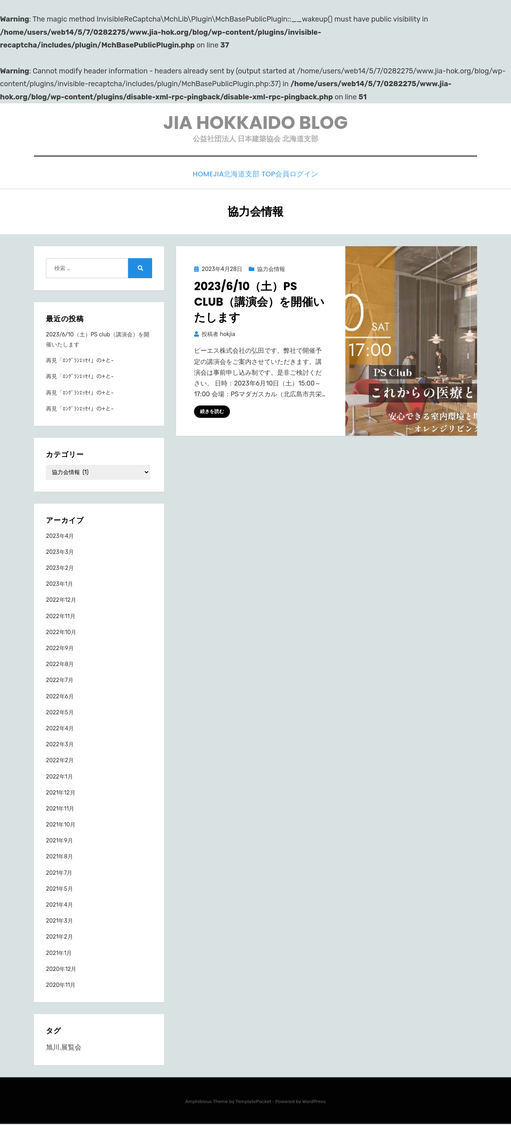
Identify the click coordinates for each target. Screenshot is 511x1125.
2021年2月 (59, 937)
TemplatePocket (253, 1102)
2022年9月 (60, 648)
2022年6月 (60, 697)
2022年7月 (59, 680)
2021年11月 (60, 809)
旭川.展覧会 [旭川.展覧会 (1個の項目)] (63, 1048)
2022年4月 (60, 729)
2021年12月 (60, 793)
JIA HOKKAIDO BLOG (255, 123)
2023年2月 (60, 568)
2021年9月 (59, 841)
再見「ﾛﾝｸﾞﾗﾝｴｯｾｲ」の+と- (79, 361)
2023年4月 (60, 536)
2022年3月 (60, 744)
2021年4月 (59, 905)
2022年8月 (60, 664)
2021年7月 (59, 873)
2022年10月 (61, 632)
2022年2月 (60, 760)
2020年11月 (60, 985)
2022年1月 (59, 777)
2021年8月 (59, 857)
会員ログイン (305, 176)
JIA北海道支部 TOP (246, 176)
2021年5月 (59, 889)
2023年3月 (60, 552)
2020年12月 (61, 969)
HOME (198, 176)
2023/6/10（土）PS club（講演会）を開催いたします (259, 302)
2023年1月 (59, 584)
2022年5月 (60, 713)
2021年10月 (60, 825)
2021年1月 (59, 953)
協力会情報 (271, 270)
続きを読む (212, 412)
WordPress (314, 1102)
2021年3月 (59, 921)
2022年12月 (61, 600)
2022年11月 (60, 616)
